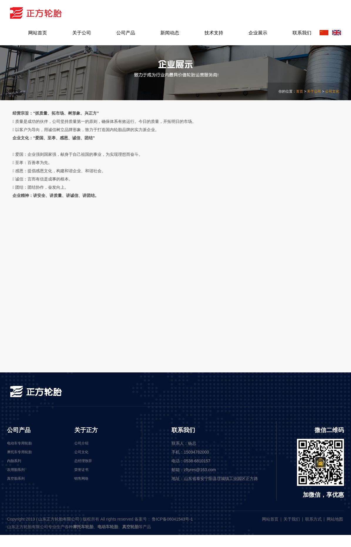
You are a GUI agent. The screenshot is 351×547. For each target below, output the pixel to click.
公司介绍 (283, 136)
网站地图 (335, 519)
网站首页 (270, 519)
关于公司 (314, 91)
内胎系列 (283, 335)
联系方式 (313, 519)
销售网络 (283, 205)
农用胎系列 (285, 301)
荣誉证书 (283, 187)
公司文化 (332, 91)
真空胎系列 (285, 318)
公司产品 (19, 430)
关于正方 (86, 430)
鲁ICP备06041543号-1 (172, 519)
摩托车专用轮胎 (290, 267)
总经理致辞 (285, 170)
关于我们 (291, 519)
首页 (299, 91)
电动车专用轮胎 (290, 284)
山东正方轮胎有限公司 (58, 519)
